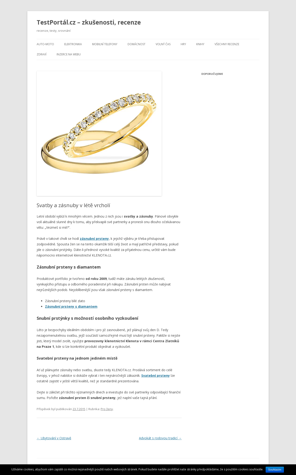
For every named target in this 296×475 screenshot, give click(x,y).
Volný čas (163, 44)
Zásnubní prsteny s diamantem (71, 306)
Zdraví (41, 54)
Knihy (200, 44)
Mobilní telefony (104, 44)
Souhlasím (274, 469)
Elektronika (73, 44)
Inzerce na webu (69, 54)
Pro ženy (107, 409)
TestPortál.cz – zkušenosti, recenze (89, 22)
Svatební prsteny (155, 375)
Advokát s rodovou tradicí (160, 438)
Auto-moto (45, 44)
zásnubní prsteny (94, 238)
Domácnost (136, 44)
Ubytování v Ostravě (54, 438)
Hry (183, 44)
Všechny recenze (227, 44)
